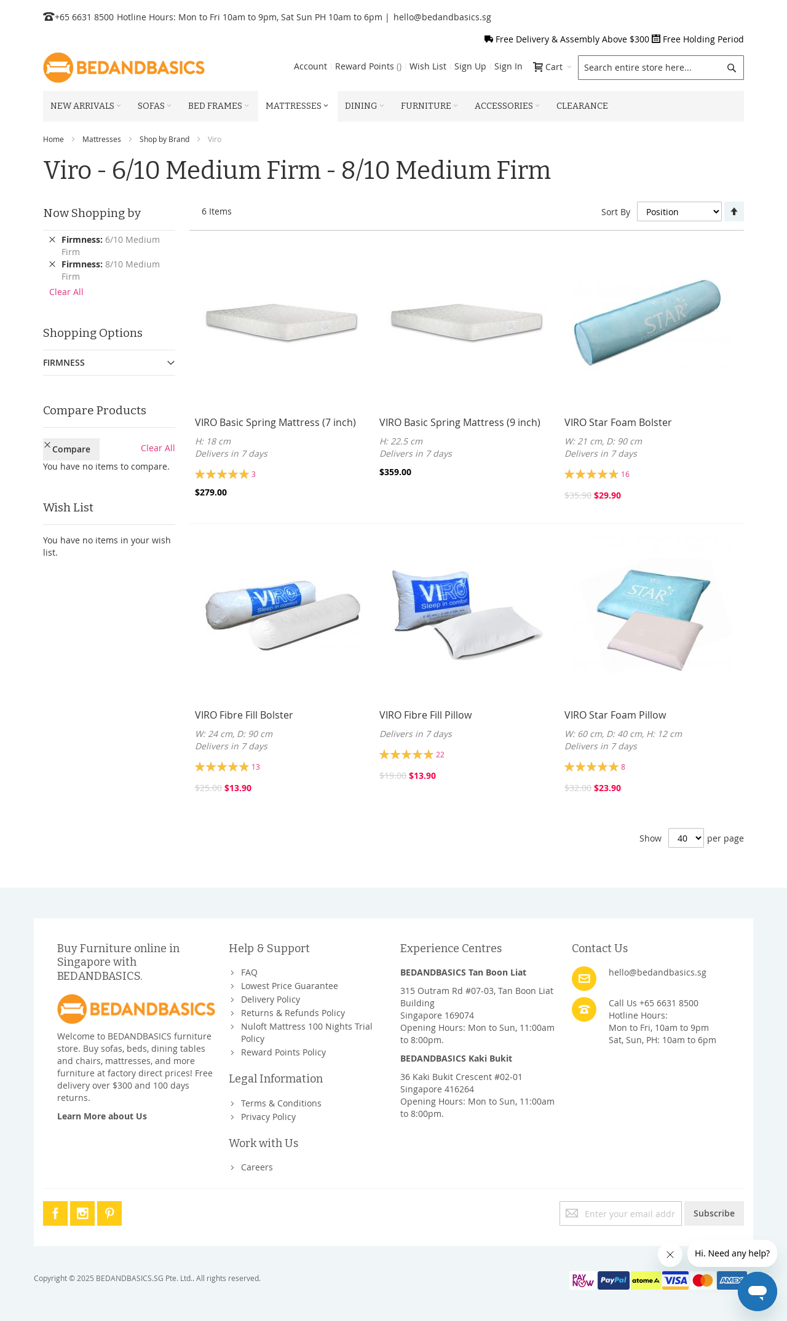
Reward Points (368, 66)
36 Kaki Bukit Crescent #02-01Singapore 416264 (461, 1083)
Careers (257, 1167)
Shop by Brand (164, 139)
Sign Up (470, 66)
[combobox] (661, 67)
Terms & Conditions (281, 1103)
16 (625, 474)
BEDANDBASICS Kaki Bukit (456, 1058)
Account (310, 66)
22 (440, 754)
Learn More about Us (102, 1116)
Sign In (508, 66)
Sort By (615, 212)
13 (255, 766)
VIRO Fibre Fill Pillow (425, 715)
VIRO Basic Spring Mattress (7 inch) (275, 422)
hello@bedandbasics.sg (442, 17)
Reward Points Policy (283, 1052)
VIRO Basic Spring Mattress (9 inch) (459, 422)
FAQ (249, 972)
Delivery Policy (270, 999)
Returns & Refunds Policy (293, 1013)
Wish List (427, 66)
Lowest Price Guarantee (289, 986)
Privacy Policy (268, 1116)
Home (53, 139)
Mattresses (101, 139)
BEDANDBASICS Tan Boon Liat (463, 972)
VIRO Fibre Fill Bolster (244, 715)
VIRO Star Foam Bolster (618, 422)
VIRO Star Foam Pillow (615, 715)
